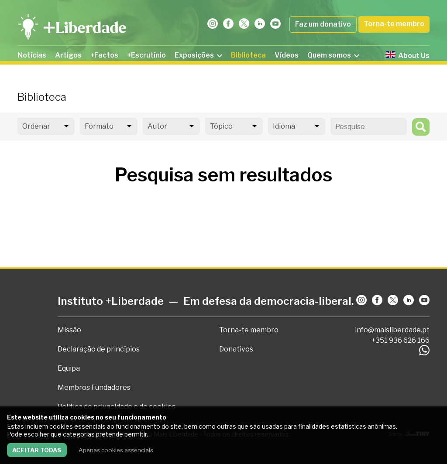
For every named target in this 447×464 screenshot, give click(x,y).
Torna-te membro (394, 24)
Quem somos (333, 55)
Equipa (69, 368)
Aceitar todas (37, 450)
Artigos (68, 55)
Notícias (31, 55)
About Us (407, 55)
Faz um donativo (323, 24)
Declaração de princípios (99, 349)
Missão (69, 330)
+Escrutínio (146, 55)
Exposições (198, 55)
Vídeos (287, 55)
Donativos (236, 349)
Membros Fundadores (94, 387)
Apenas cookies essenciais (116, 450)
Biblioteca (248, 55)
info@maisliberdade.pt (392, 330)
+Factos (104, 55)
